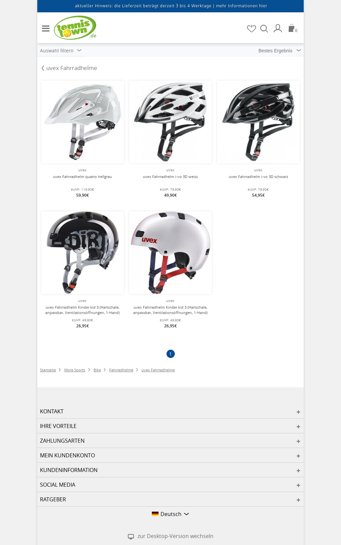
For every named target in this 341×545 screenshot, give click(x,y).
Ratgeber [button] (53, 499)
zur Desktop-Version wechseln (175, 536)
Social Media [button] (57, 484)
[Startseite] (70, 27)
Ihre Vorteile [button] (58, 426)
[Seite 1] (171, 354)
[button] (44, 25)
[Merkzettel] (252, 28)
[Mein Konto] (279, 28)
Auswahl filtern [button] (61, 50)
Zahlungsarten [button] (62, 440)
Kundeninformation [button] (69, 470)
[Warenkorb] (293, 28)
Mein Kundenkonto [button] (67, 455)
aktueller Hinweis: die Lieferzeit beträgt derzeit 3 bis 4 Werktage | (171, 5)
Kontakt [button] (52, 411)
